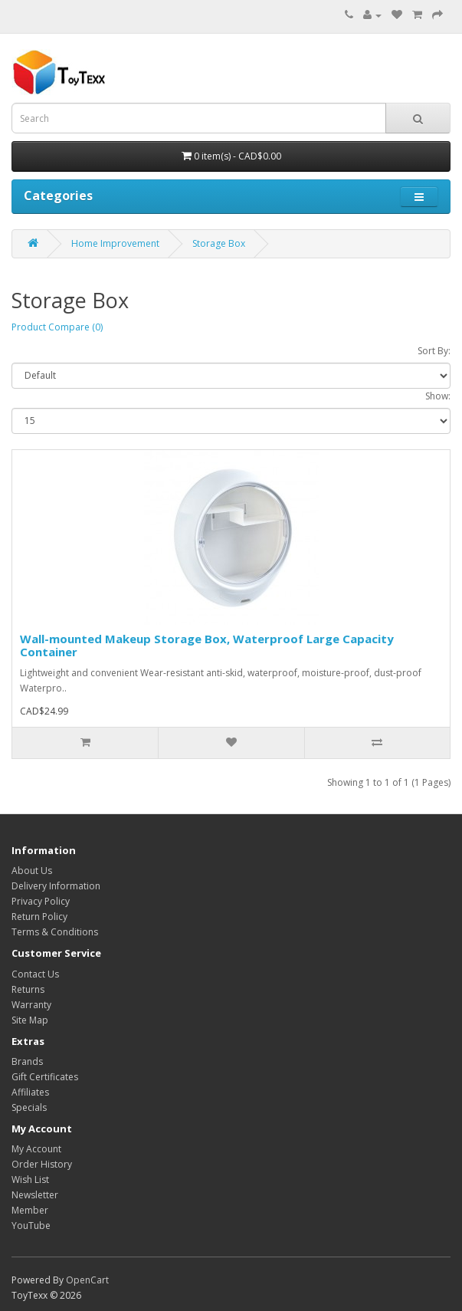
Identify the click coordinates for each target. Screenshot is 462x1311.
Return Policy (39, 916)
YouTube (31, 1225)
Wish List (30, 1179)
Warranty (31, 1004)
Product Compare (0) (57, 327)
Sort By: (434, 350)
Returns (27, 989)
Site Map (29, 1020)
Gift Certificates (44, 1076)
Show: (438, 395)
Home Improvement (115, 243)
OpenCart (87, 1279)
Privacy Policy (40, 901)
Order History (41, 1164)
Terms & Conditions (54, 931)
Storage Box (218, 243)
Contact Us (35, 974)
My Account (36, 1148)
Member (29, 1210)
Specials (29, 1107)
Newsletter (34, 1194)
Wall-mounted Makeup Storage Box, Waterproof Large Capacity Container (207, 645)
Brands (27, 1061)
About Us (31, 870)
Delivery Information (55, 885)
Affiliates (30, 1092)
